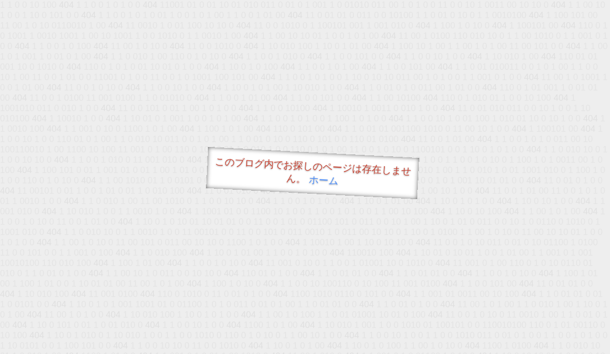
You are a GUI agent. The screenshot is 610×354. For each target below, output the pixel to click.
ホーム (323, 180)
